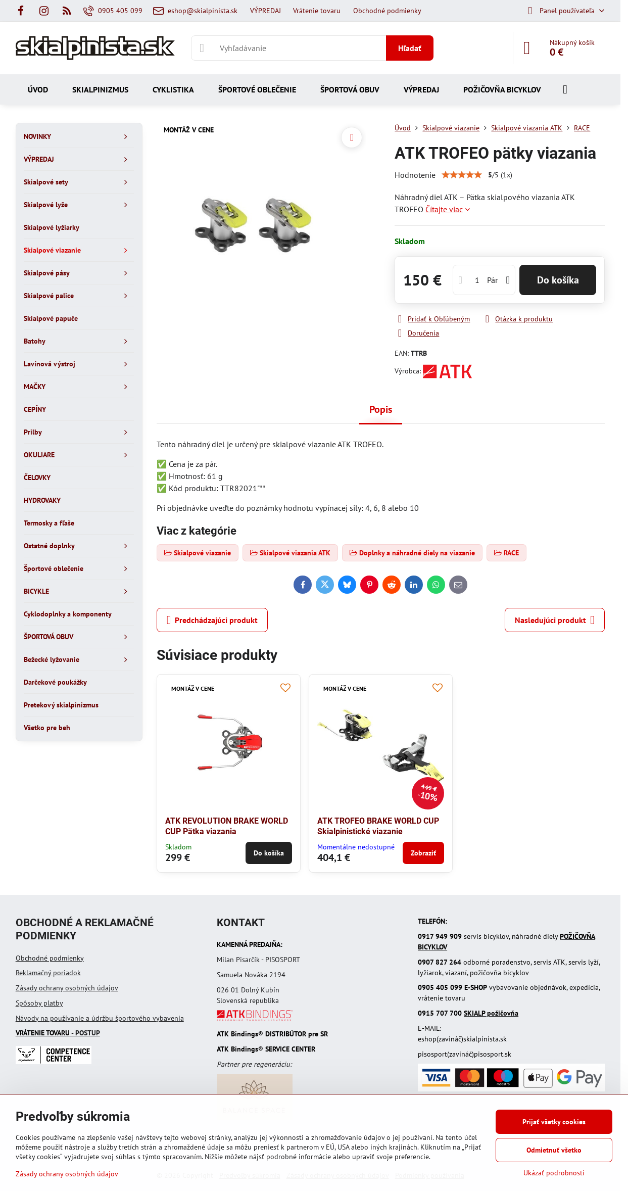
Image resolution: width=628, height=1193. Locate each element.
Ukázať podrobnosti (554, 1172)
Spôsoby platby (39, 1003)
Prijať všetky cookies (554, 1121)
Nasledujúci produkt (555, 620)
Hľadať (409, 48)
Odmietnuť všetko (554, 1150)
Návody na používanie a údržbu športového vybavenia (100, 1018)
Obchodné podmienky (50, 958)
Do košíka (558, 280)
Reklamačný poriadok (48, 972)
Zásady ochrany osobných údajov (67, 987)
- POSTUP (58, 1032)
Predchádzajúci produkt (212, 620)
